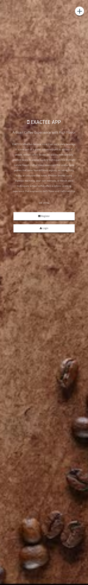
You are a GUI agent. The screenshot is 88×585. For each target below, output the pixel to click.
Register (44, 216)
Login (44, 228)
